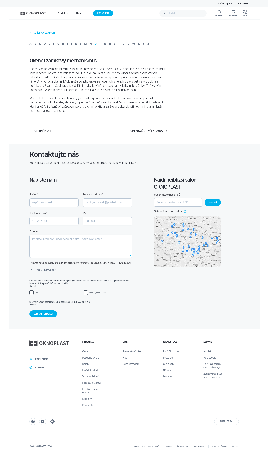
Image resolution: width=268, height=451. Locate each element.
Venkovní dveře (91, 376)
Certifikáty (168, 364)
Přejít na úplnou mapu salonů (170, 211)
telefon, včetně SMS (97, 292)
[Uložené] (233, 13)
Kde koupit (103, 13)
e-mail (37, 292)
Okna (85, 351)
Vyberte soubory (46, 270)
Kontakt (207, 351)
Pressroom (243, 3)
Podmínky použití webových (176, 446)
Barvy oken (88, 405)
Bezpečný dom (131, 364)
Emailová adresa (93, 194)
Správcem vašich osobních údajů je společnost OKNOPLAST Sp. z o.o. (80, 303)
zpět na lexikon (42, 32)
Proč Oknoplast (224, 3)
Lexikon (167, 376)
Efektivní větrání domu (91, 390)
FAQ (125, 357)
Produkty (88, 342)
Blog (125, 342)
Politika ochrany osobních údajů (212, 365)
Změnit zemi (226, 421)
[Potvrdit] (164, 13)
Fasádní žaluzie (90, 370)
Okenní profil (40, 130)
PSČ (85, 213)
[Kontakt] (219, 13)
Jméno (33, 194)
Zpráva (33, 231)
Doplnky (87, 398)
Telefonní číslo (38, 213)
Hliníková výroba (91, 382)
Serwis (207, 342)
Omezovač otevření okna (149, 130)
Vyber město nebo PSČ (167, 194)
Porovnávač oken (132, 351)
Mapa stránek (200, 446)
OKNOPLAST (171, 342)
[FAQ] (245, 13)
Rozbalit (33, 286)
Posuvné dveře (90, 357)
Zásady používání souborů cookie (213, 375)
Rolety (85, 364)
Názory (167, 370)
